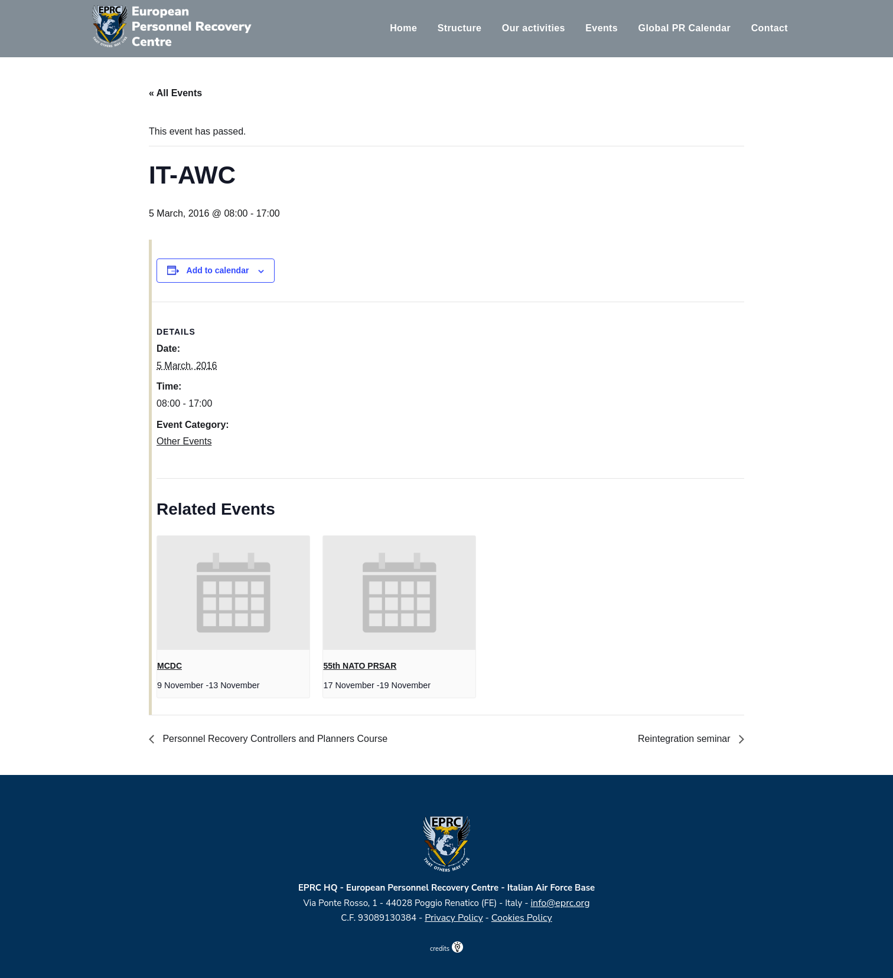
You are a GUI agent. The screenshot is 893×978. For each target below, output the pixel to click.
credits (446, 948)
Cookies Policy (521, 917)
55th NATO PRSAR (359, 665)
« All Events (175, 93)
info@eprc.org (559, 903)
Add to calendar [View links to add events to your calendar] (218, 270)
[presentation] (233, 593)
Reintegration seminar (685, 739)
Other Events (184, 441)
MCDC (169, 665)
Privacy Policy (454, 917)
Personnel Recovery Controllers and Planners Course (273, 739)
